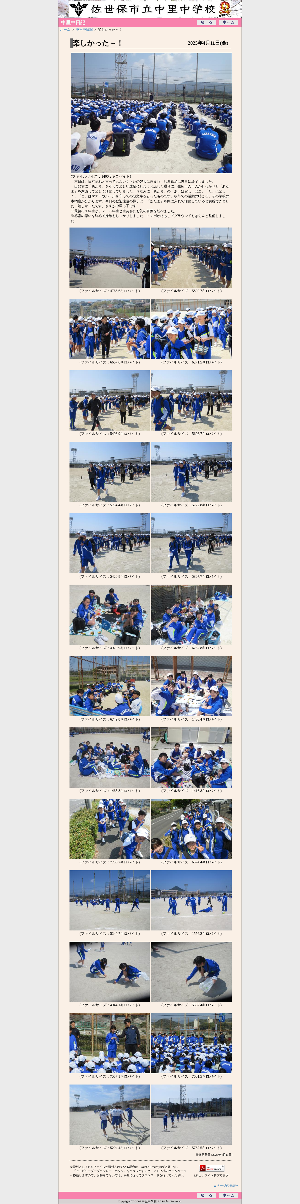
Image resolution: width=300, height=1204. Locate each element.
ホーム (65, 29)
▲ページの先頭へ (226, 1185)
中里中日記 (84, 29)
